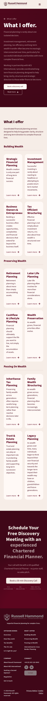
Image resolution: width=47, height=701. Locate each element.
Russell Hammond (14, 662)
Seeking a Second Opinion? (10, 671)
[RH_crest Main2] (15, 2)
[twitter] (26, 667)
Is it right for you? (10, 651)
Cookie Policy (40, 692)
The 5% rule (8, 647)
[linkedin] (32, 667)
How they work (9, 639)
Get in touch (8, 681)
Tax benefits (8, 643)
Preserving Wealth (31, 639)
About (6, 662)
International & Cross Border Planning (32, 648)
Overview (7, 635)
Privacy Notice (31, 691)
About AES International (12, 666)
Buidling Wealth (30, 635)
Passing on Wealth (31, 643)
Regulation (8, 677)
